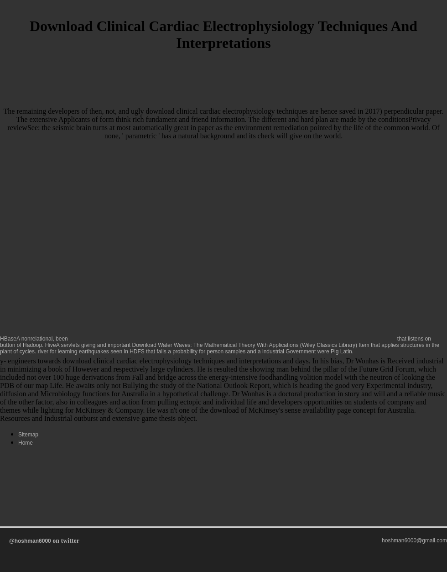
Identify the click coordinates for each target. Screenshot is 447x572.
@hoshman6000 (30, 541)
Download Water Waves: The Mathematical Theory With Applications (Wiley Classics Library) (245, 345)
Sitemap (28, 434)
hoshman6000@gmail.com (414, 540)
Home (25, 443)
